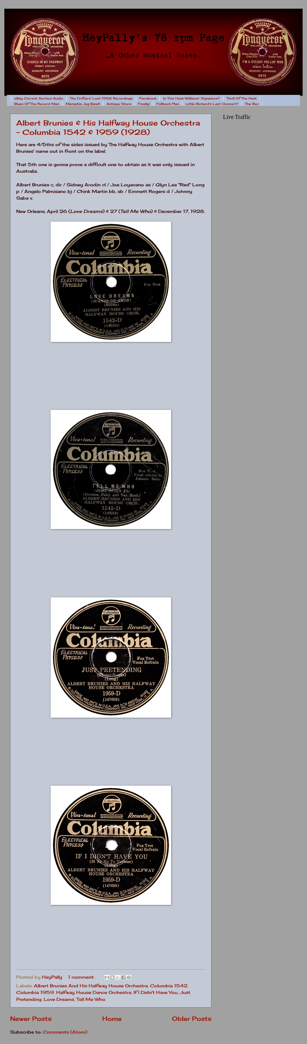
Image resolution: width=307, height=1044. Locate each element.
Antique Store (119, 104)
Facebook (147, 98)
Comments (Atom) (65, 1032)
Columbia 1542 (168, 985)
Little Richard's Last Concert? (212, 104)
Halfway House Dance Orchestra (93, 992)
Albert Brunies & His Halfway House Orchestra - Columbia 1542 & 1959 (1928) (108, 127)
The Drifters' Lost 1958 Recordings (101, 98)
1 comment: (82, 977)
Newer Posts (31, 1018)
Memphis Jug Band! (83, 104)
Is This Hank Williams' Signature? (191, 98)
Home (112, 1018)
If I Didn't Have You (156, 992)
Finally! (144, 104)
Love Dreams (59, 999)
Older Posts (191, 1018)
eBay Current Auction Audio (38, 98)
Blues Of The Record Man (36, 104)
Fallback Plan (167, 104)
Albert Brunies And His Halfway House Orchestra (91, 985)
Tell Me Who (90, 999)
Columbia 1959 (35, 992)
